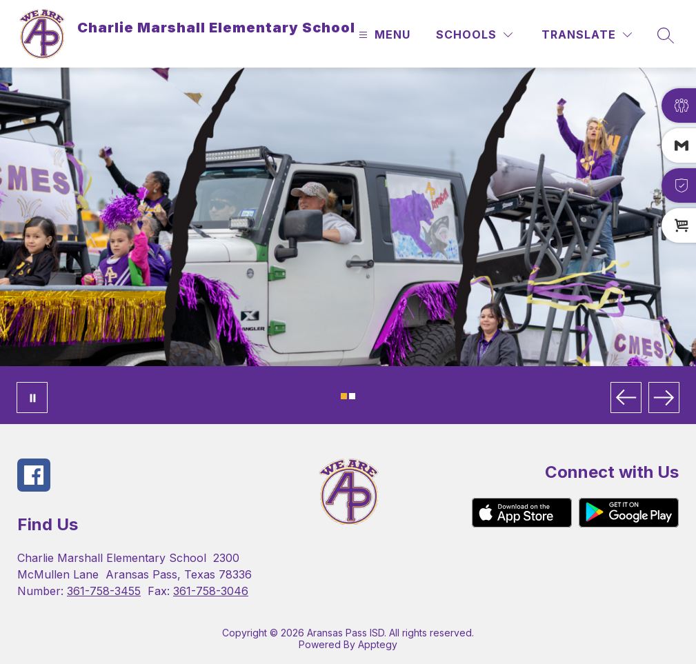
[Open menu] (382, 34)
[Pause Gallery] (32, 397)
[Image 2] (352, 396)
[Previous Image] (626, 397)
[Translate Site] (586, 34)
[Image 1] (344, 396)
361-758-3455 (104, 591)
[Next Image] (663, 397)
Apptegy (377, 644)
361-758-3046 (210, 591)
